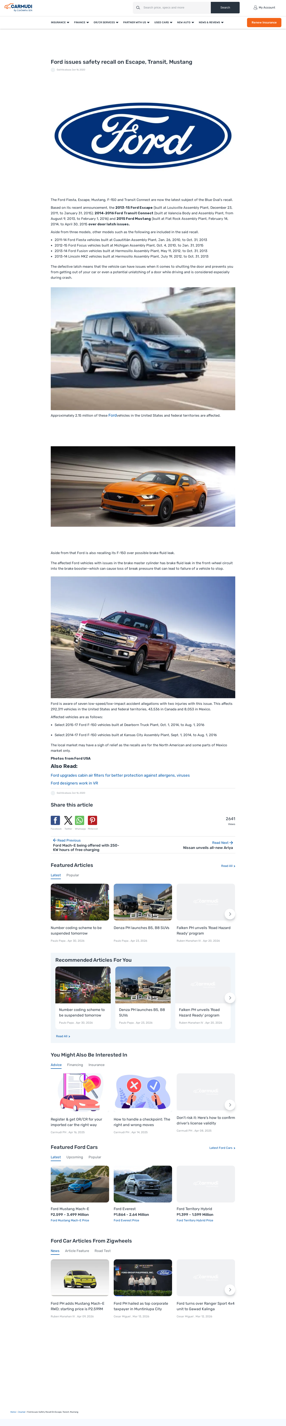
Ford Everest (125, 1209)
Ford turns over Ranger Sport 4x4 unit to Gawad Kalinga (206, 1306)
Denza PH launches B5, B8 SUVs (141, 928)
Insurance (58, 22)
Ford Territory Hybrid (194, 1209)
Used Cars (161, 22)
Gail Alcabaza (64, 69)
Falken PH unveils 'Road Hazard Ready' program (204, 930)
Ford (112, 415)
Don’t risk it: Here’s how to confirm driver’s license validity (206, 1121)
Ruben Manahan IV (189, 940)
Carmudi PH (59, 1132)
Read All (226, 866)
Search (225, 7)
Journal (21, 1412)
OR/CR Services (104, 22)
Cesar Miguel (122, 1316)
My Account (264, 7)
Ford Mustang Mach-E (70, 1209)
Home (13, 1412)
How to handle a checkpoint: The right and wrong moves (142, 1122)
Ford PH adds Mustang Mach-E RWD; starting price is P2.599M (77, 1306)
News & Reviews (209, 22)
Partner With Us (134, 22)
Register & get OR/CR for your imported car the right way (76, 1122)
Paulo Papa (58, 940)
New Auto (184, 22)
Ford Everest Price (126, 1220)
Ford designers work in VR (74, 783)
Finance (79, 22)
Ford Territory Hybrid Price (195, 1220)
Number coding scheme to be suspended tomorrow (76, 930)
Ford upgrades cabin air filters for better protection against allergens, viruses (120, 775)
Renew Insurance (264, 22)
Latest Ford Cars (220, 1148)
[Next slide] (230, 914)
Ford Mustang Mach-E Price (70, 1220)
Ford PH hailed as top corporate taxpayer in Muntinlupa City (141, 1306)
